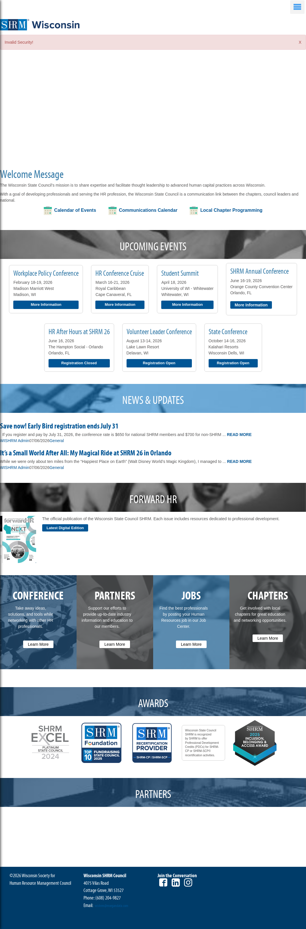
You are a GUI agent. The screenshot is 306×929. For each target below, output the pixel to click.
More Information (46, 304)
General (56, 440)
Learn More (38, 644)
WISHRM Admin (14, 440)
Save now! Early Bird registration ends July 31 (59, 426)
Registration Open (159, 363)
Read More (239, 434)
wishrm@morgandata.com (111, 906)
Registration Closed (79, 363)
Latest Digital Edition (65, 528)
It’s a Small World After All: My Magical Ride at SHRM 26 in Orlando (85, 453)
